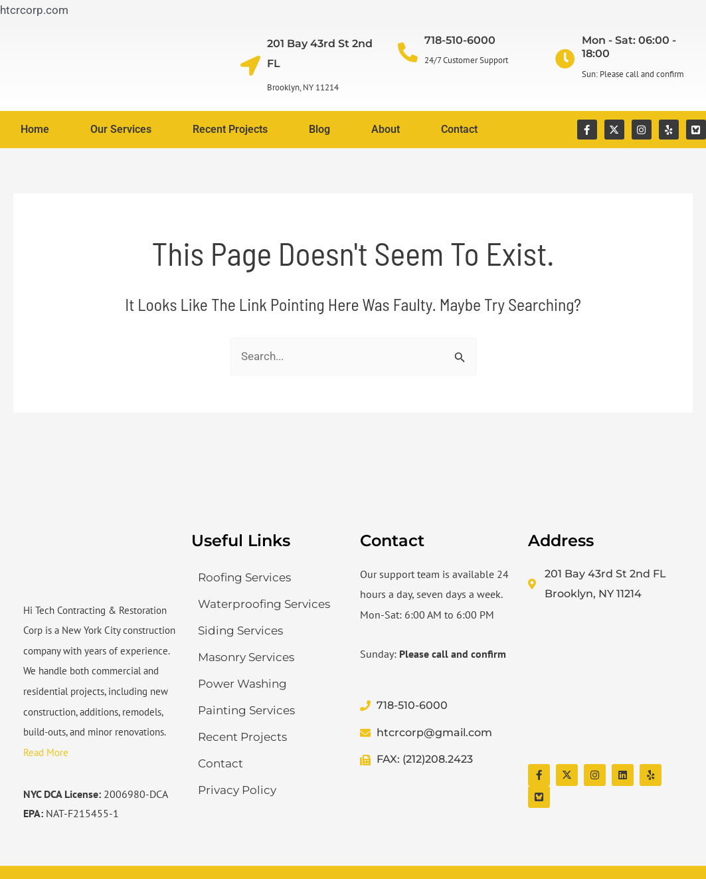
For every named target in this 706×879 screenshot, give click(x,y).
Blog (319, 129)
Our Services (120, 129)
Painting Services (246, 710)
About (385, 129)
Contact (459, 129)
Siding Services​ (240, 630)
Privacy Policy (237, 790)
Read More (45, 752)
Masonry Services (246, 657)
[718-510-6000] (408, 52)
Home (35, 129)
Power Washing (242, 683)
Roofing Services (244, 577)
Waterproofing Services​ (264, 604)
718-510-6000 (459, 40)
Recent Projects (230, 129)
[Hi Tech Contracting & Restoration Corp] (605, 684)
